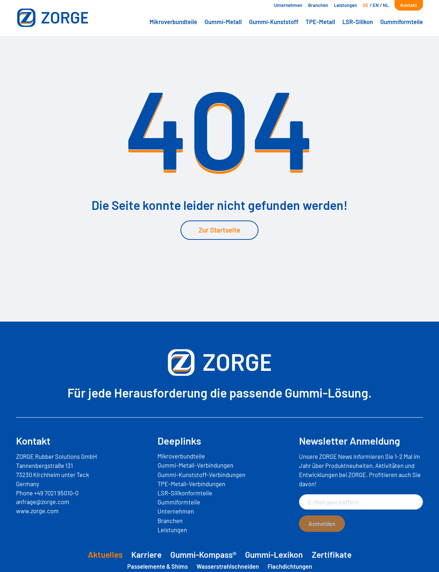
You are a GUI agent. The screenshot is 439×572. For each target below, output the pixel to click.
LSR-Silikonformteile (185, 492)
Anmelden (321, 523)
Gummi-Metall (223, 21)
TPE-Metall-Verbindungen (191, 483)
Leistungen (345, 5)
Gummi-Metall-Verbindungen (195, 465)
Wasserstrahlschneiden (228, 566)
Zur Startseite (219, 230)
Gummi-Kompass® (203, 554)
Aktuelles (105, 554)
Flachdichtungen (290, 566)
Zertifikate (331, 554)
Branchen (318, 5)
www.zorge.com (37, 510)
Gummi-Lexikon (274, 554)
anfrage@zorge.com (42, 501)
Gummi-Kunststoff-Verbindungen (201, 474)
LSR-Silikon (357, 21)
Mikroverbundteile (173, 21)
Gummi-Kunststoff (273, 21)
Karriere (146, 554)
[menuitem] (366, 5)
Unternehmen (288, 5)
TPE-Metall (320, 21)
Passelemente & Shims (157, 566)
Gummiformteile (401, 21)
